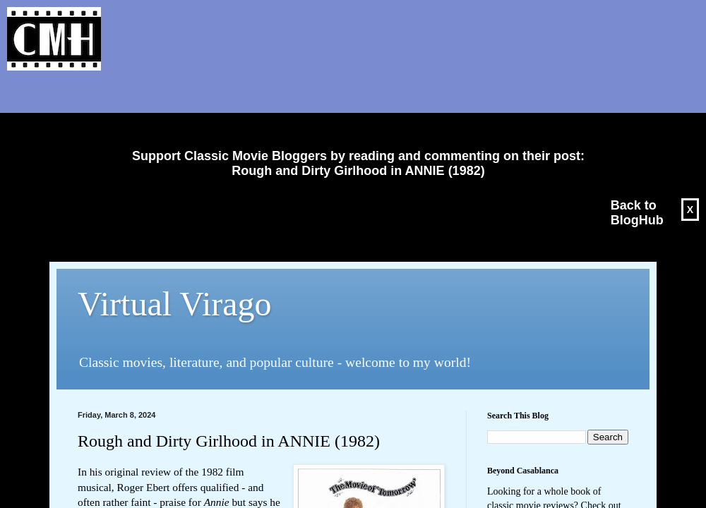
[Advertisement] (353, 110)
